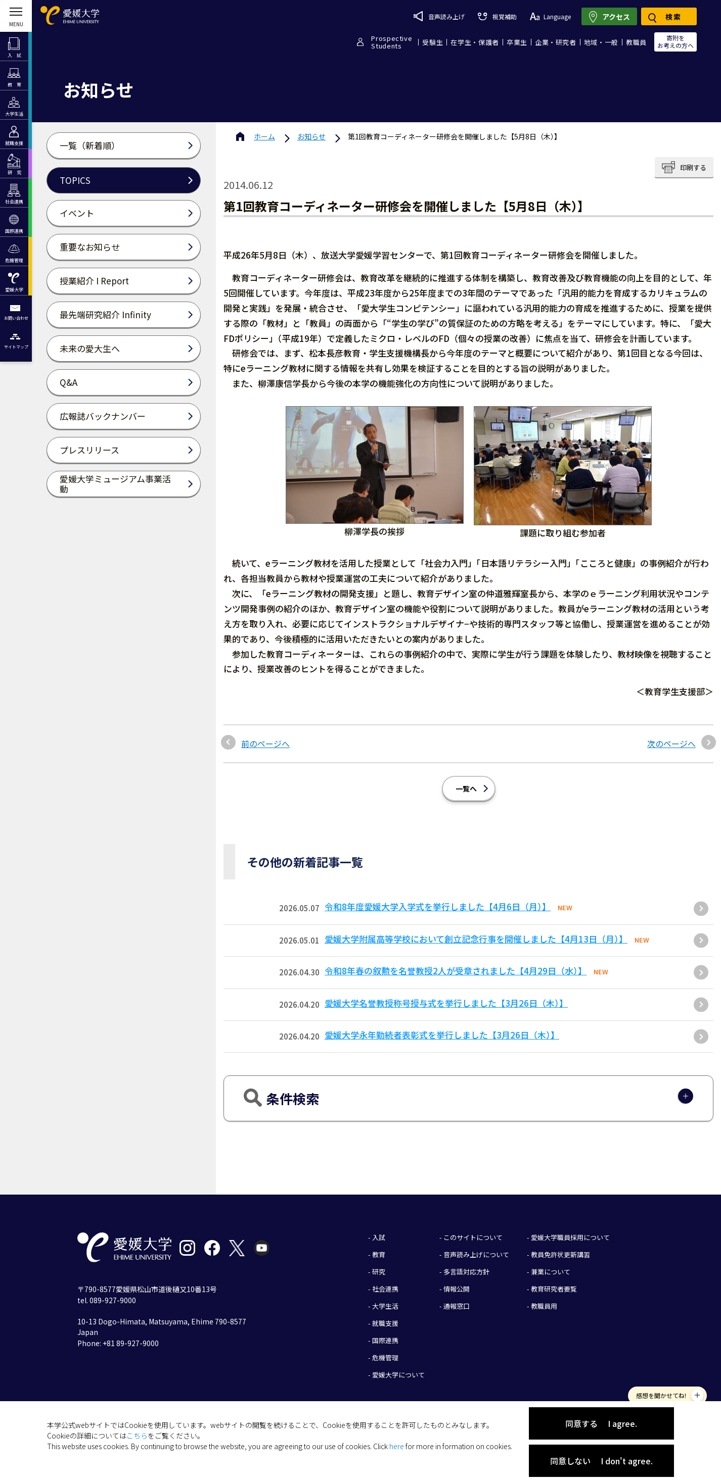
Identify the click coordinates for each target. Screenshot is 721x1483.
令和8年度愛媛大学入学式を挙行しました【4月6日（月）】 (438, 906)
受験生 (432, 42)
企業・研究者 (555, 42)
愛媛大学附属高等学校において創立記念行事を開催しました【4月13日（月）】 (476, 938)
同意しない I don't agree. (601, 1461)
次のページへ (671, 743)
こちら (137, 1435)
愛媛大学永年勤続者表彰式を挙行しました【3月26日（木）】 (442, 1034)
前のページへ (265, 743)
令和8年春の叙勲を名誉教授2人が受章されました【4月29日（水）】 (456, 970)
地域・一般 (601, 42)
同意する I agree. (601, 1423)
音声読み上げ (439, 16)
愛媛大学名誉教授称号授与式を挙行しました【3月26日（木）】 (446, 1003)
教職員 (636, 42)
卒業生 (517, 42)
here (396, 1446)
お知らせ (311, 136)
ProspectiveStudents (391, 42)
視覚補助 (497, 16)
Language (550, 16)
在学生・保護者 (474, 42)
